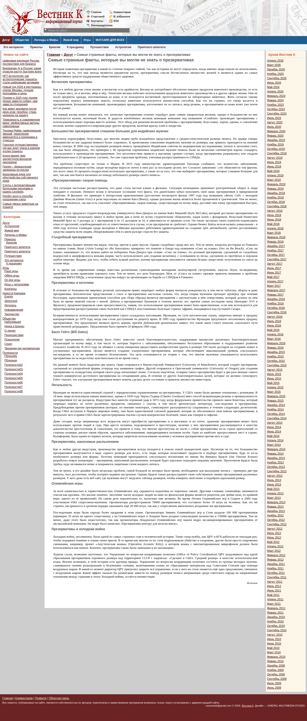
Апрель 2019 (275, 175)
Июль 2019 (274, 162)
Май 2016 (273, 330)
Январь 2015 (275, 400)
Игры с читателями (16, 284)
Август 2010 (274, 634)
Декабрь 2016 (276, 299)
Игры (87, 40)
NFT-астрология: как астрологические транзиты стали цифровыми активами (21, 79)
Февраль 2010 (276, 656)
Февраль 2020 (276, 131)
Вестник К (248, 705)
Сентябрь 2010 (277, 630)
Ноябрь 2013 (275, 462)
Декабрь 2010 (276, 617)
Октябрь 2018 (276, 202)
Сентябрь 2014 (277, 418)
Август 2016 (274, 316)
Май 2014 (273, 436)
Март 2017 (274, 286)
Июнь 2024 (274, 82)
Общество (22, 40)
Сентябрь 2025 (277, 78)
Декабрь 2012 (276, 511)
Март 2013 (274, 497)
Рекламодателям (100, 25)
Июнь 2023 (274, 118)
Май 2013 (273, 489)
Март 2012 (274, 550)
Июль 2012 (274, 533)
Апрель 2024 (275, 91)
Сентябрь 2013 (277, 471)
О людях (10, 330)
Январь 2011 (275, 612)
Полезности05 (13, 378)
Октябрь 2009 (276, 674)
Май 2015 (273, 383)
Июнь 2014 (274, 431)
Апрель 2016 (275, 334)
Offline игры (11, 275)
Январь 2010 (275, 661)
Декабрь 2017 (276, 246)
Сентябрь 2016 (277, 312)
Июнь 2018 (274, 219)
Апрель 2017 (275, 281)
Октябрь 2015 (276, 361)
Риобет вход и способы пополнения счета (18, 198)
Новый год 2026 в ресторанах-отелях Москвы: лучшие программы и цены (22, 90)
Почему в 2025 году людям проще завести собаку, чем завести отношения (20, 101)
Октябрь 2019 (276, 149)
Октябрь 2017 (276, 255)
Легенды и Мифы (46, 40)
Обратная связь (59, 698)
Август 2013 (274, 475)
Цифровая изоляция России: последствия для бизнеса (21, 62)
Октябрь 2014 (276, 414)
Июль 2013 (274, 480)
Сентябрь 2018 (277, 206)
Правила (40, 698)
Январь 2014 (275, 453)
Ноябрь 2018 (275, 197)
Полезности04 (13, 373)
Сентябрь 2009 (277, 679)
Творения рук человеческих (22, 348)
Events (8, 296)
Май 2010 (273, 648)
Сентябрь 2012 (277, 524)
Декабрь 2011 (276, 564)
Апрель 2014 (275, 440)
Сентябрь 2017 (277, 259)
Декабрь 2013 (276, 458)
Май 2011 (273, 595)
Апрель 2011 (275, 599)
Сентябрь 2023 (277, 113)
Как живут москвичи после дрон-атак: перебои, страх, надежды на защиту (20, 112)
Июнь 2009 (274, 687)
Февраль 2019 (276, 184)
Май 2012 (273, 542)
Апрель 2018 (275, 228)
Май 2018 (273, 224)
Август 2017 (274, 263)
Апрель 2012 (275, 546)
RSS (116, 21)
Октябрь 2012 (276, 520)
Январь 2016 (275, 347)
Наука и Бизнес (14, 326)
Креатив (54, 47)
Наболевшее (12, 322)
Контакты (97, 21)
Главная (96, 12)
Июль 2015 (274, 374)
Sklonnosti (10, 301)
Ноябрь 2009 (275, 670)
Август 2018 (274, 210)
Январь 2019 (275, 188)
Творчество (11, 314)
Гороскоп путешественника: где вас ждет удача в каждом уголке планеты (21, 148)
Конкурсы (10, 289)
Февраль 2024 (276, 96)
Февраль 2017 (276, 290)
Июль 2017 (274, 268)
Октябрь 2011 (276, 573)
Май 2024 (273, 87)
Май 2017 (273, 277)
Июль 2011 (274, 586)
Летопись (10, 305)
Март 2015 (274, 392)
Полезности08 (13, 391)
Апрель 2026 (275, 60)
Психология (12, 339)
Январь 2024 (275, 100)
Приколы (36, 47)
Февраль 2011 (276, 608)
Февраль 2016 (276, 343)
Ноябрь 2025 (275, 74)
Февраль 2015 (276, 396)
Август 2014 (274, 422)
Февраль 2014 (276, 449)
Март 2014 (274, 444)
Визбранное (122, 16)
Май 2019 (273, 171)
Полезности (10, 352)
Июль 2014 (274, 427)
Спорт (8, 344)
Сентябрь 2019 (277, 153)
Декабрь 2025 (276, 69)
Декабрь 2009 (276, 665)
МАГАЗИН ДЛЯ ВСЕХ (110, 40)
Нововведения (13, 309)
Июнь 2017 (274, 272)
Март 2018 (274, 233)
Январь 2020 (275, 135)
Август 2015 (274, 369)
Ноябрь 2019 (275, 144)
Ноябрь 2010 (275, 621)
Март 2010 (274, 652)
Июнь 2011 (274, 590)
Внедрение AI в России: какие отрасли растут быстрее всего (22, 70)
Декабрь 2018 (276, 193)
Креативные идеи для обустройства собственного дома (20, 177)
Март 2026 (274, 65)
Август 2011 (274, 581)
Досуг (6, 40)
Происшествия (13, 335)
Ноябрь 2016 (275, 303)
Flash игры (11, 271)
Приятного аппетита (152, 47)
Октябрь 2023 (276, 109)
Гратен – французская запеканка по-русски (17, 168)
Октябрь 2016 (276, 308)
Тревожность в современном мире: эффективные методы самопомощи (21, 123)
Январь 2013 (275, 506)
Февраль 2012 (276, 555)
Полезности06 (13, 382)
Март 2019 (274, 180)
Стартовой (98, 16)
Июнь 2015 (274, 378)
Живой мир (71, 40)
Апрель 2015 (275, 387)
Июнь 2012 (274, 537)
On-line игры (12, 280)
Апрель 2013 (275, 493)
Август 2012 (274, 528)
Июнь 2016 (274, 325)
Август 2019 (274, 157)
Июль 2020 (274, 127)
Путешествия (99, 47)
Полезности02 (13, 365)
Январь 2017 (275, 294)
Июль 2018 (274, 215)
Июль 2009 (274, 683)
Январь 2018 (275, 241)
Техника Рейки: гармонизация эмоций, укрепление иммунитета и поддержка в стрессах (22, 135)
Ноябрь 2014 (275, 409)
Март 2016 (274, 339)
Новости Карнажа (14, 293)
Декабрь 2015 (276, 352)
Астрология (123, 47)
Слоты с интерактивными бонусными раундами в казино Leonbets (19, 188)
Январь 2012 (275, 559)
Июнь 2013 (274, 484)
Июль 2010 (274, 639)
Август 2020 (274, 122)
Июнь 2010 (274, 643)
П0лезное (10, 360)
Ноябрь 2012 (275, 515)
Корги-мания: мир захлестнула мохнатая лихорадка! (17, 159)
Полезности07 (13, 387)
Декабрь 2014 (276, 405)
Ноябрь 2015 (275, 356)
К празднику (75, 47)
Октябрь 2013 (276, 467)
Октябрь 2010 (276, 626)
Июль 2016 (274, 321)
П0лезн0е (10, 356)
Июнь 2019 (274, 166)
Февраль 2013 (276, 502)
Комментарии (122, 12)
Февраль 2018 (276, 237)
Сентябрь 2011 (277, 577)
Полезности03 (13, 369)
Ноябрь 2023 (275, 104)
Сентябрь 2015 (277, 365)
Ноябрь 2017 (275, 250)
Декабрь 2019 (276, 140)
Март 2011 (274, 603)
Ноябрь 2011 (275, 568)
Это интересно (13, 47)
